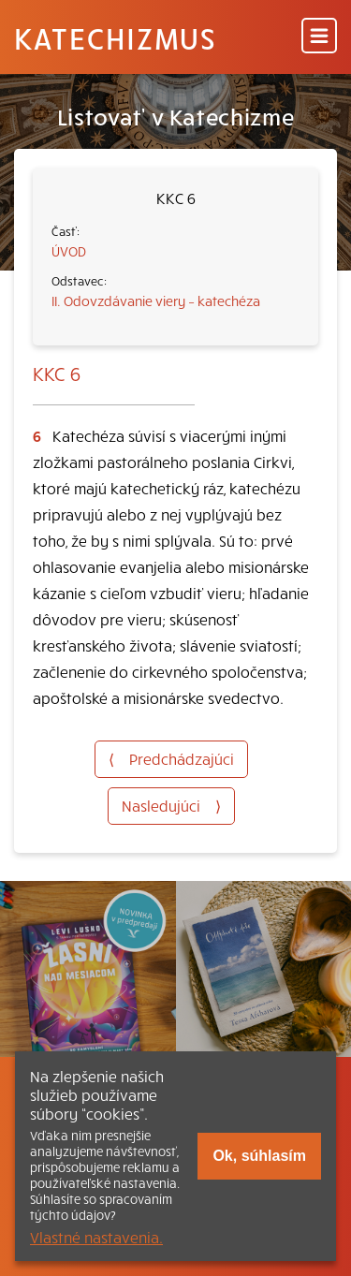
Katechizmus (115, 37)
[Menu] (319, 37)
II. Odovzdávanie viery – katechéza (155, 300)
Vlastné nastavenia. (96, 1236)
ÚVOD (68, 250)
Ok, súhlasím (259, 1156)
